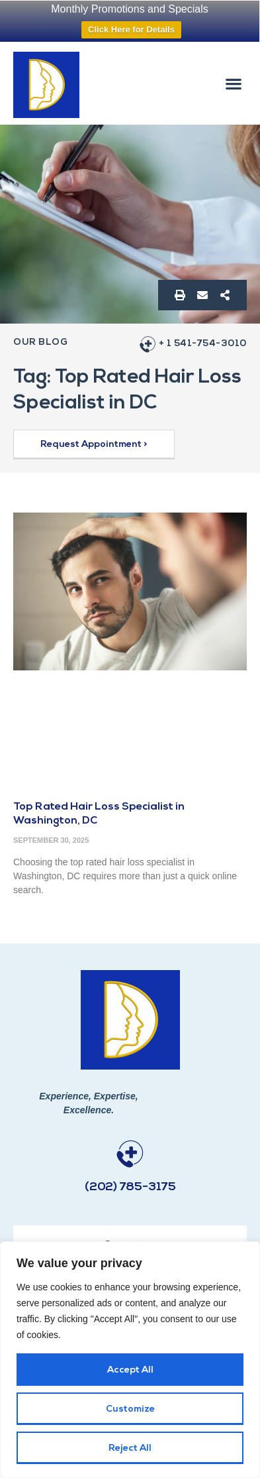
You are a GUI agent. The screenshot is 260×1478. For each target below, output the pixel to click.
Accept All (130, 1370)
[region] (130, 1359)
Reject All (130, 1448)
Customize (130, 1409)
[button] (234, 83)
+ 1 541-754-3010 (203, 344)
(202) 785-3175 (130, 1187)
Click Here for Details (131, 29)
